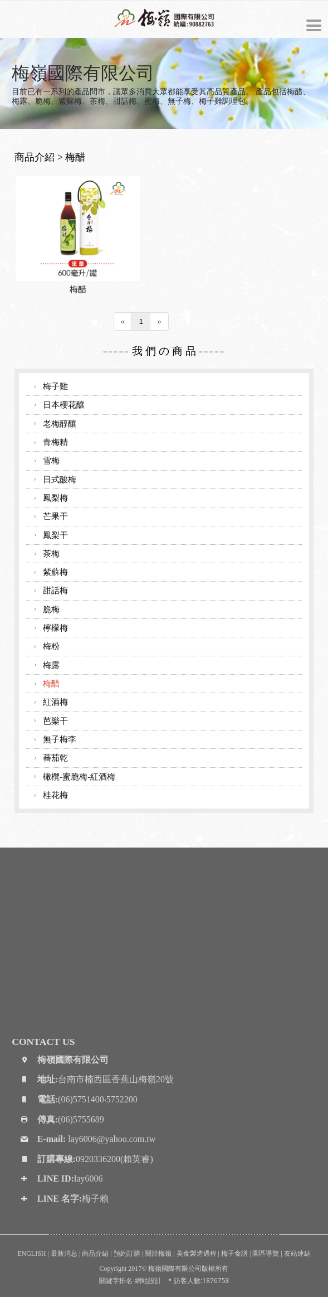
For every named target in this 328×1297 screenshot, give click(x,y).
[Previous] (123, 321)
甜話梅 (55, 590)
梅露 (51, 665)
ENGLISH (31, 1253)
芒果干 (55, 516)
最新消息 (64, 1253)
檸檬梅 (55, 627)
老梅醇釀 (59, 423)
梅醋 (78, 289)
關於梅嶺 (158, 1253)
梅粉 (51, 646)
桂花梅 (55, 795)
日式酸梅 (59, 479)
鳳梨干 (55, 535)
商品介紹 (95, 1253)
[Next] (159, 321)
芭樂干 (55, 720)
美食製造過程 (197, 1253)
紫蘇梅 (55, 572)
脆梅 (51, 609)
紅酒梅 (55, 701)
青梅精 (55, 442)
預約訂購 (127, 1253)
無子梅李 (59, 739)
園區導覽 (265, 1253)
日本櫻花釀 (64, 404)
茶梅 (51, 553)
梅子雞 (55, 386)
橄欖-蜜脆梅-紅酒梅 (79, 776)
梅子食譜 (234, 1253)
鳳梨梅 (55, 497)
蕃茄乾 (55, 757)
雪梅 (51, 460)
